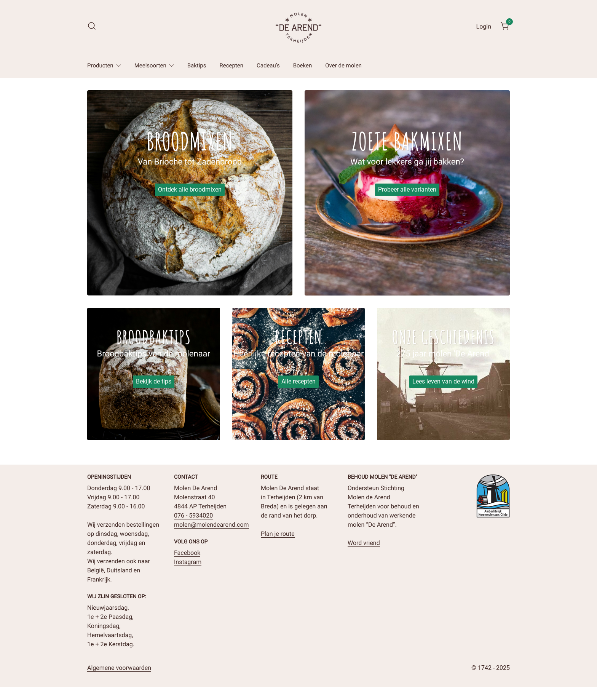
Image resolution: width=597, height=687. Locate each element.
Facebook (187, 552)
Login (483, 26)
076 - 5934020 (193, 515)
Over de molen (343, 65)
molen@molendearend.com (211, 524)
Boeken (302, 65)
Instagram (187, 562)
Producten (100, 65)
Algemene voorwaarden (119, 667)
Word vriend (364, 542)
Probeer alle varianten (407, 189)
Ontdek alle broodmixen (190, 189)
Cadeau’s (268, 65)
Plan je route (278, 533)
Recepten (232, 65)
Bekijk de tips (153, 381)
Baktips (196, 65)
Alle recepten (298, 381)
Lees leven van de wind (443, 381)
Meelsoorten (150, 65)
